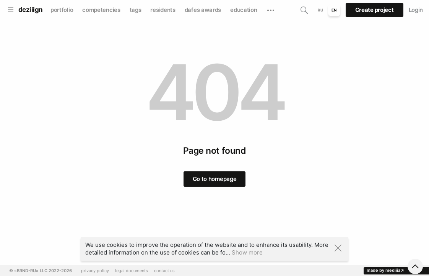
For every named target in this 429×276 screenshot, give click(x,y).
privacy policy (95, 270)
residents (162, 9)
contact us (164, 270)
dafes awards (203, 9)
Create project (374, 9)
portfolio (61, 9)
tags (135, 9)
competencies (101, 9)
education (243, 9)
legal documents (131, 270)
